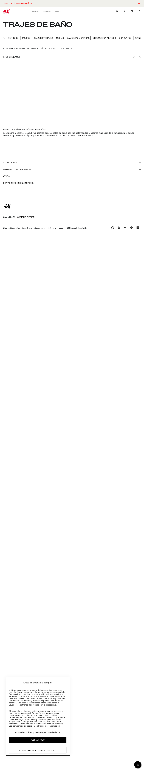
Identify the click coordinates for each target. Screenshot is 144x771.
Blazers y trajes (43, 38)
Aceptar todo (38, 740)
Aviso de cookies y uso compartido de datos (37, 732)
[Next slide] (140, 57)
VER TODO (13, 38)
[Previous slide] (134, 57)
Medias (60, 38)
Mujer (35, 11)
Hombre (47, 11)
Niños (58, 11)
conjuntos (125, 38)
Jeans (137, 38)
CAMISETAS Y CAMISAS (78, 38)
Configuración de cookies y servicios (37, 750)
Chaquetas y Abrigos (104, 38)
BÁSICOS (25, 38)
